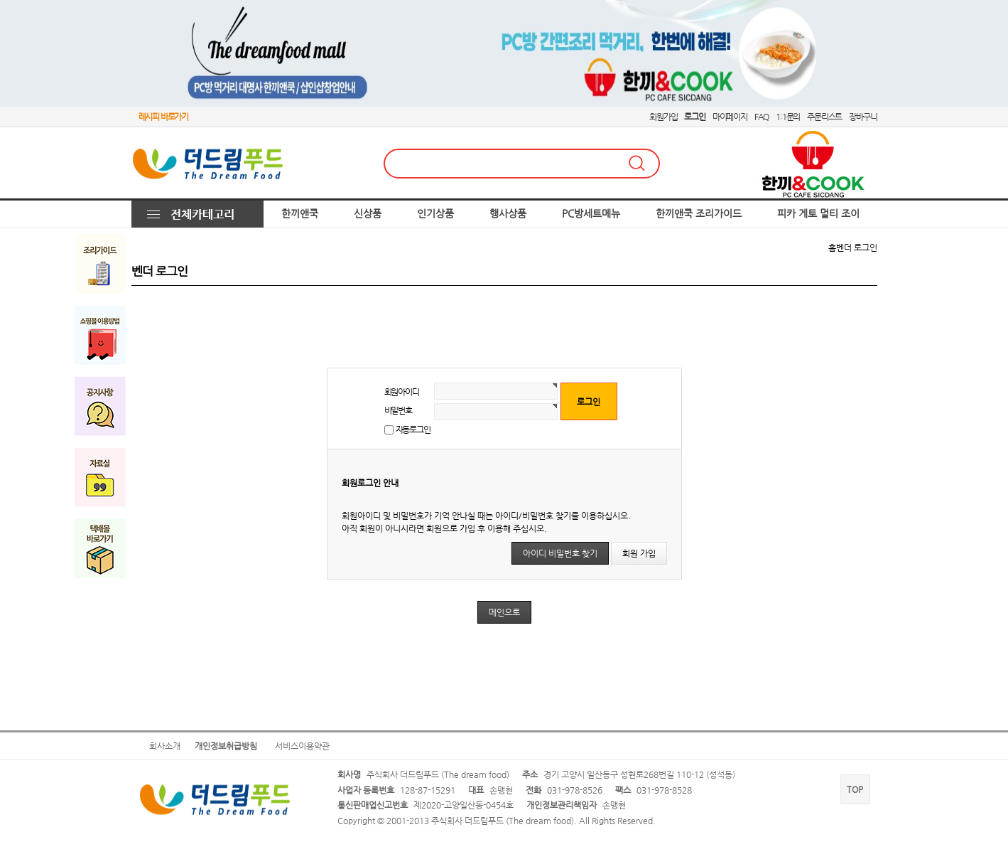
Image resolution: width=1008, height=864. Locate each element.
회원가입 (663, 117)
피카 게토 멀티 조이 (818, 213)
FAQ (761, 117)
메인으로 (504, 612)
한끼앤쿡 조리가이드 (699, 213)
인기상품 (435, 213)
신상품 (367, 213)
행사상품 (507, 213)
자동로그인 (413, 429)
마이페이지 (729, 117)
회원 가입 (639, 553)
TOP (855, 789)
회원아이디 (401, 392)
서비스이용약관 (302, 746)
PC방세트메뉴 (591, 213)
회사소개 (164, 746)
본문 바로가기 (0, 0)
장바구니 (863, 117)
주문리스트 (824, 117)
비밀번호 (398, 410)
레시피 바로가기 (163, 117)
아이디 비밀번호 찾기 (560, 553)
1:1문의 (788, 117)
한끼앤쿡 (299, 213)
